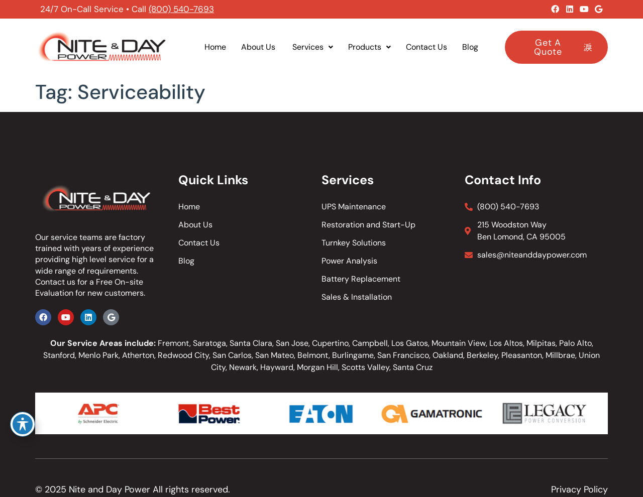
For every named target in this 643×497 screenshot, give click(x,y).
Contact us (55, 282)
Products (369, 47)
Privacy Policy (579, 489)
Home (215, 47)
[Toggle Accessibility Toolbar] (23, 424)
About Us (259, 47)
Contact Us (426, 47)
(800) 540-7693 (181, 9)
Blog (470, 47)
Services (312, 47)
